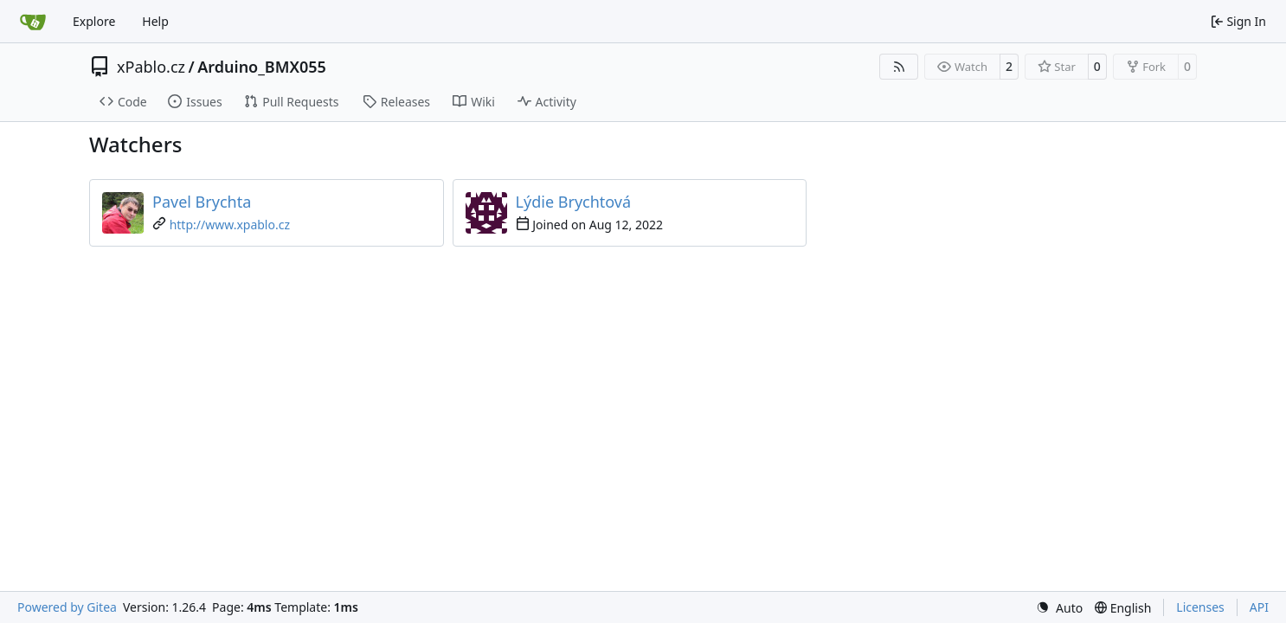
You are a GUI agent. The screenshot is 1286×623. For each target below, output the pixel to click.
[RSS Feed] (899, 67)
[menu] (1059, 608)
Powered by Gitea (67, 607)
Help (155, 21)
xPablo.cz (151, 66)
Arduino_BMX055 (261, 66)
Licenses (1200, 607)
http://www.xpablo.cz (230, 224)
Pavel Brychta (201, 201)
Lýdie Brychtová (574, 201)
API (1259, 607)
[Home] (33, 21)
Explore (94, 21)
